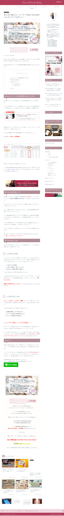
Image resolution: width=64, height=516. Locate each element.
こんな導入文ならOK (16, 85)
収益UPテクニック (52, 173)
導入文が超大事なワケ (15, 79)
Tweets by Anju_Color (49, 143)
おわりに (12, 88)
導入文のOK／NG (14, 81)
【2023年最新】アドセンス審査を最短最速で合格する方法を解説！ (54, 89)
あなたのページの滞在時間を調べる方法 (19, 78)
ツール (49, 166)
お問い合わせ (56, 6)
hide (26, 73)
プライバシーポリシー (6, 509)
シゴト (49, 155)
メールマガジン (44, 6)
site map (13, 509)
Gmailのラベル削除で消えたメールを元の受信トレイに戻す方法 (54, 84)
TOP (7, 6)
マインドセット (50, 178)
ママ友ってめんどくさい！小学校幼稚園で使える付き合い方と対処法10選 (54, 100)
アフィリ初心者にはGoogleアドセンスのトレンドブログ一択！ (54, 105)
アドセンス (50, 165)
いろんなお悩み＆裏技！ (53, 157)
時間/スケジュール (52, 175)
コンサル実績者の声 (52, 162)
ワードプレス (51, 168)
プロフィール (19, 6)
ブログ (48, 160)
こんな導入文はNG (16, 83)
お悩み (48, 151)
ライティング (6, 12)
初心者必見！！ (51, 163)
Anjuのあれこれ (50, 184)
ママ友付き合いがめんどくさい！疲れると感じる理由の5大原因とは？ (54, 94)
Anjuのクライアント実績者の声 (32, 7)
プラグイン (52, 170)
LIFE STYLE (50, 181)
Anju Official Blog (32, 2)
